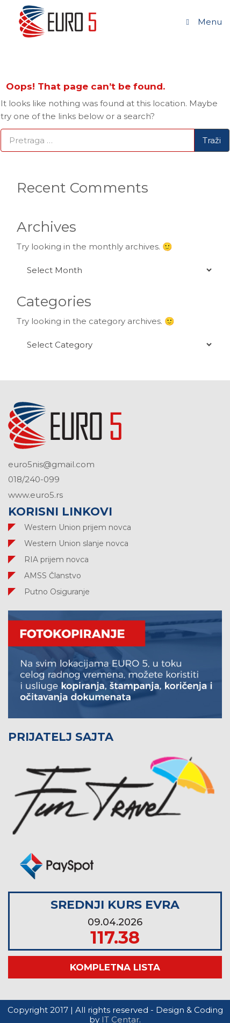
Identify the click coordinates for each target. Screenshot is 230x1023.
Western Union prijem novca (77, 527)
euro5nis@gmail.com (51, 464)
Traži (212, 140)
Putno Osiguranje (57, 592)
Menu (202, 22)
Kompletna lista (115, 967)
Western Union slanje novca (76, 543)
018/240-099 (34, 479)
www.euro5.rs (35, 495)
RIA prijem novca (56, 559)
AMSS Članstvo (52, 575)
